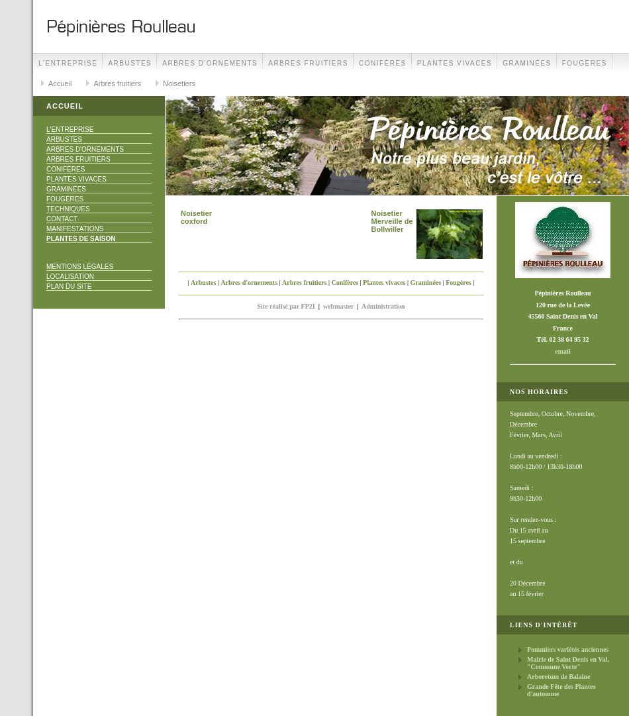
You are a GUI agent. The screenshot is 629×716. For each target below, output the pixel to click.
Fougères (584, 63)
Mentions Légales (79, 266)
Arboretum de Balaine (558, 676)
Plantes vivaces (454, 63)
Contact (62, 219)
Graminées (527, 63)
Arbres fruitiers (308, 63)
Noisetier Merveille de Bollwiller (392, 221)
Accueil (60, 83)
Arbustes (130, 63)
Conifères (383, 63)
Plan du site (68, 286)
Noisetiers (179, 83)
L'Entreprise (67, 63)
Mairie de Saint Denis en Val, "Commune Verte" (568, 663)
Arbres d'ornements (210, 63)
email (562, 351)
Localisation (70, 276)
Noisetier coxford (196, 217)
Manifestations (74, 228)
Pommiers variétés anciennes (567, 649)
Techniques (68, 209)
